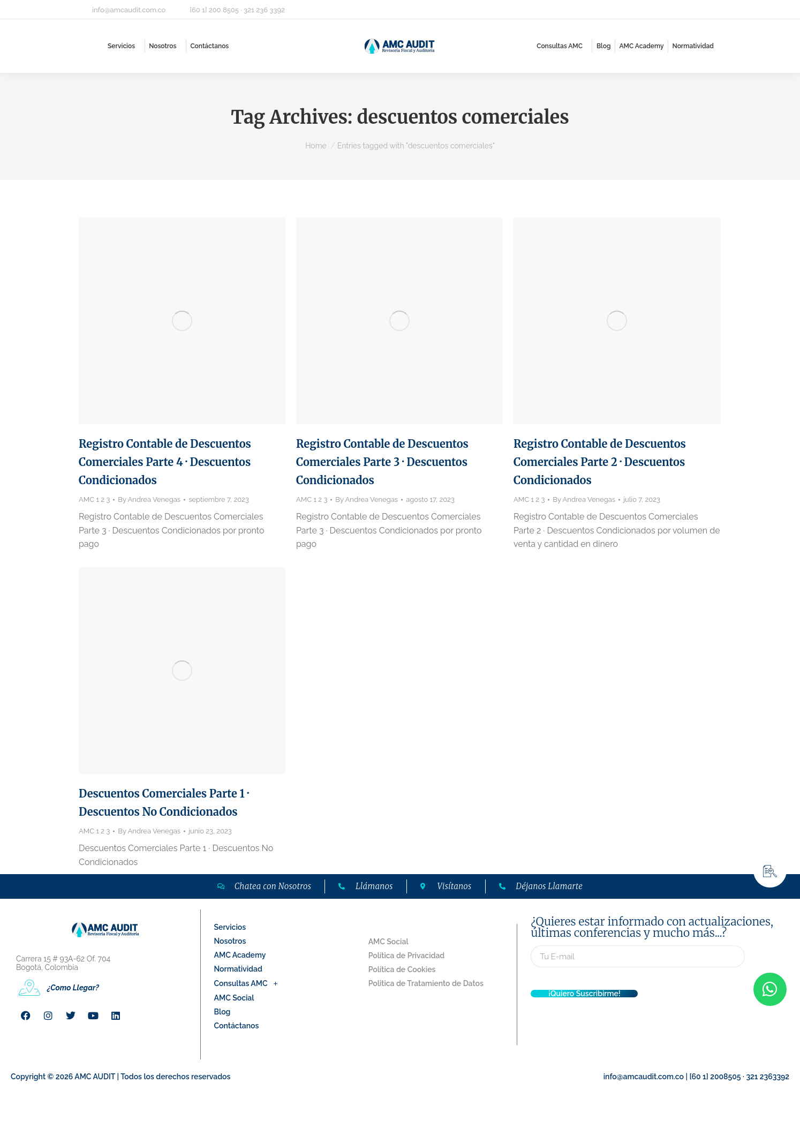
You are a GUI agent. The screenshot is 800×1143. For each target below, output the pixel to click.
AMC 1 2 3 (94, 499)
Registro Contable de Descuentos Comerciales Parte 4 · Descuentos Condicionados (165, 462)
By (149, 499)
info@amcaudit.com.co (128, 10)
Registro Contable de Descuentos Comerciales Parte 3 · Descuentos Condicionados (382, 462)
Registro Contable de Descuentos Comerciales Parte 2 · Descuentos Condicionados (600, 462)
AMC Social (234, 998)
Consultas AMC (249, 983)
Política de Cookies (402, 969)
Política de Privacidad (406, 955)
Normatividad (238, 969)
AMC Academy (240, 955)
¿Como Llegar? (73, 987)
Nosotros (230, 941)
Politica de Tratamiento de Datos (426, 983)
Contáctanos (236, 1025)
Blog (222, 1011)
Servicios (230, 927)
